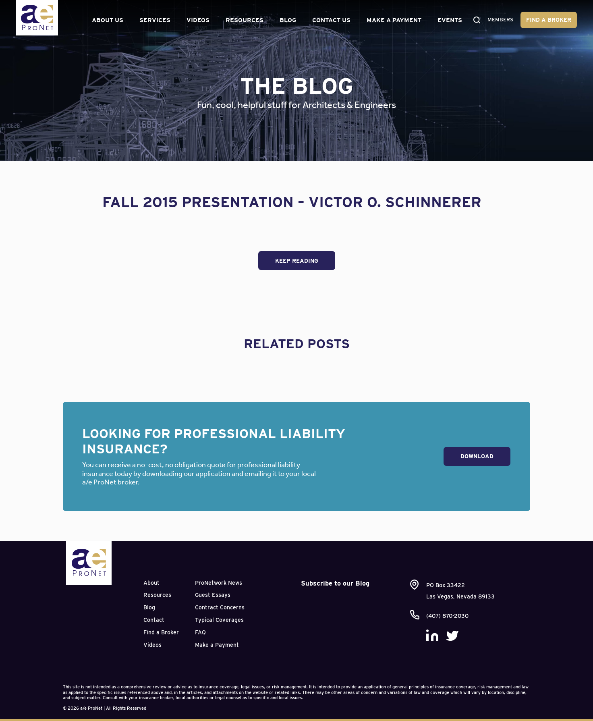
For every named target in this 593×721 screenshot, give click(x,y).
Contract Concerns (220, 607)
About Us (106, 20)
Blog (286, 20)
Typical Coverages (219, 620)
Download (476, 456)
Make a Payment (392, 20)
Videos (196, 20)
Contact (153, 620)
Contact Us (330, 20)
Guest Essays (212, 595)
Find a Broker (548, 20)
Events (448, 20)
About (151, 583)
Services (153, 20)
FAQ (200, 632)
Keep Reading (296, 261)
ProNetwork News (218, 583)
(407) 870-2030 (447, 616)
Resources (243, 20)
